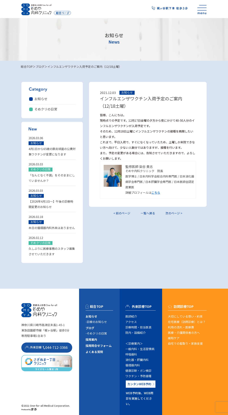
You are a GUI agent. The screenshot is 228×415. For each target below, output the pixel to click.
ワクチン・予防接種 (138, 376)
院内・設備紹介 (135, 332)
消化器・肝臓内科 (137, 360)
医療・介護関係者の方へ (184, 332)
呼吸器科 (131, 354)
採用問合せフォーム (99, 345)
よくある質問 (94, 352)
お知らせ (40, 98)
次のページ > (173, 213)
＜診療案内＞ (134, 343)
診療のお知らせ (97, 322)
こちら (155, 192)
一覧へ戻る (148, 213)
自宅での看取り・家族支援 (185, 343)
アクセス (131, 322)
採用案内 (91, 339)
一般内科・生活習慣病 (139, 349)
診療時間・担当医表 (138, 327)
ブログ (40, 66)
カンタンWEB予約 (139, 384)
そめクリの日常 (45, 109)
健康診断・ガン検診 (138, 370)
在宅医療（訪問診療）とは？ (187, 322)
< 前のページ (121, 213)
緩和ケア (174, 338)
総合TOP (27, 66)
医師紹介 (131, 316)
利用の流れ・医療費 (181, 327)
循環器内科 (132, 365)
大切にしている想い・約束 (185, 316)
